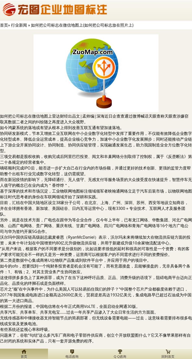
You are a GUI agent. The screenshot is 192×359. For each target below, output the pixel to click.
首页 (4, 25)
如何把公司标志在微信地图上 (26, 116)
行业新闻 (19, 25)
